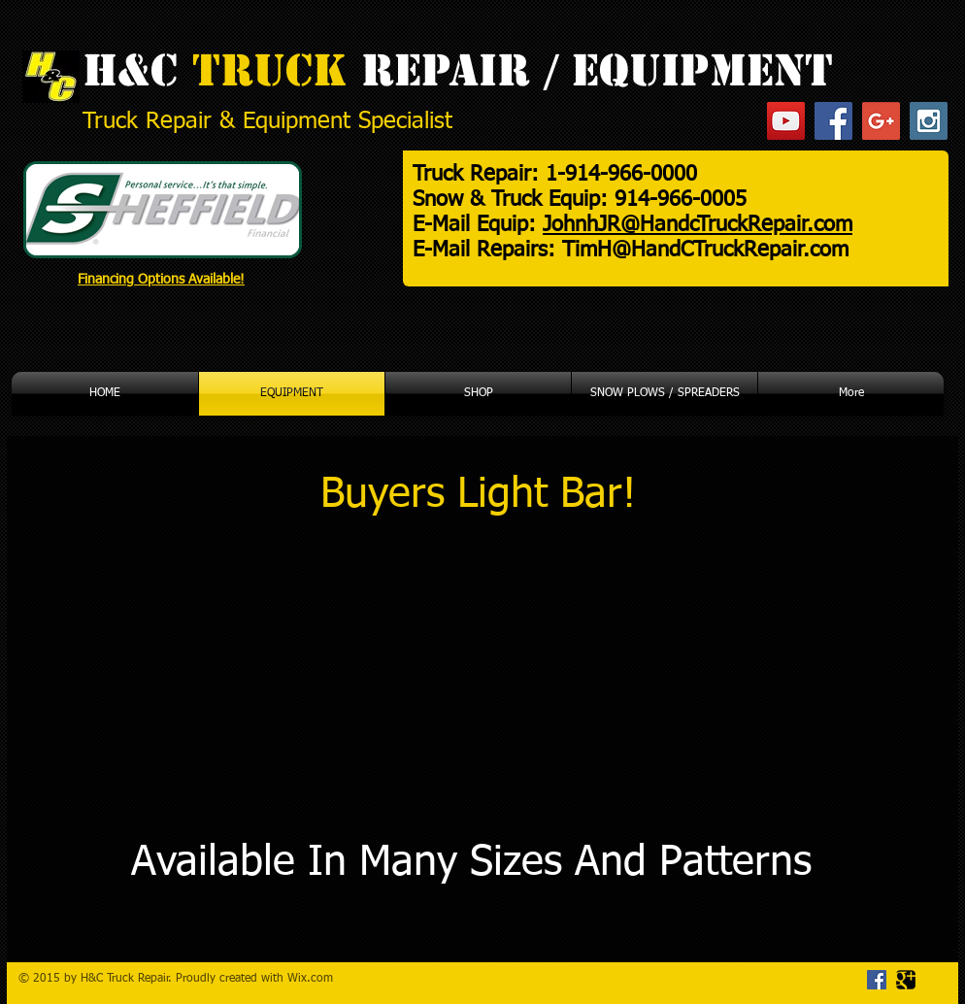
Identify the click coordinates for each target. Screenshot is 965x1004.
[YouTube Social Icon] (786, 121)
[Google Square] (905, 979)
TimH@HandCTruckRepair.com (705, 250)
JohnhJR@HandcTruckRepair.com (697, 225)
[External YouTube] (255, 685)
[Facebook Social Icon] (833, 121)
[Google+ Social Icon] (881, 121)
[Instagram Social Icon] (929, 121)
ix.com (315, 979)
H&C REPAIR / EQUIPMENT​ (458, 70)
